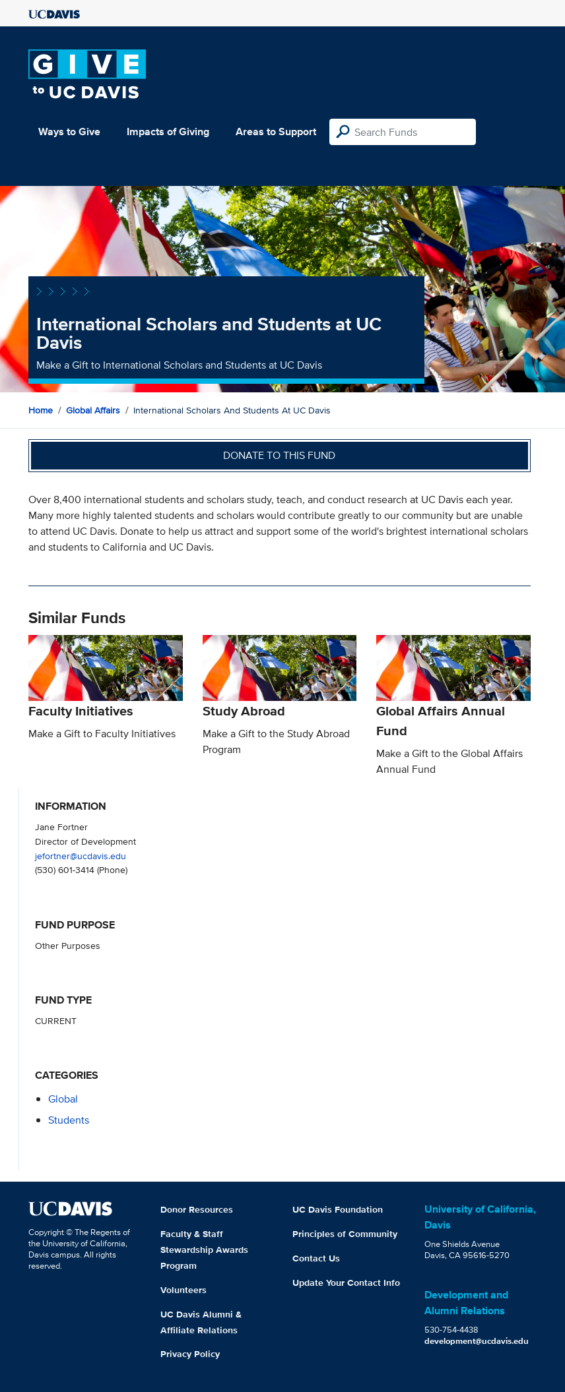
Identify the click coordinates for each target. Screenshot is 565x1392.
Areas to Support (276, 131)
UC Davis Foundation (337, 1209)
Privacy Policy (190, 1353)
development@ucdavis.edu (476, 1341)
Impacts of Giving (168, 131)
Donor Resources (196, 1209)
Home (40, 410)
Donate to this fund (279, 455)
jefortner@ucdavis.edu (80, 855)
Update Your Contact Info (346, 1282)
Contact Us (316, 1258)
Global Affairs (93, 410)
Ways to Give (69, 131)
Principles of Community (344, 1233)
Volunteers (183, 1289)
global (63, 1098)
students (68, 1120)
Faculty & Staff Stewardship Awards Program (204, 1249)
